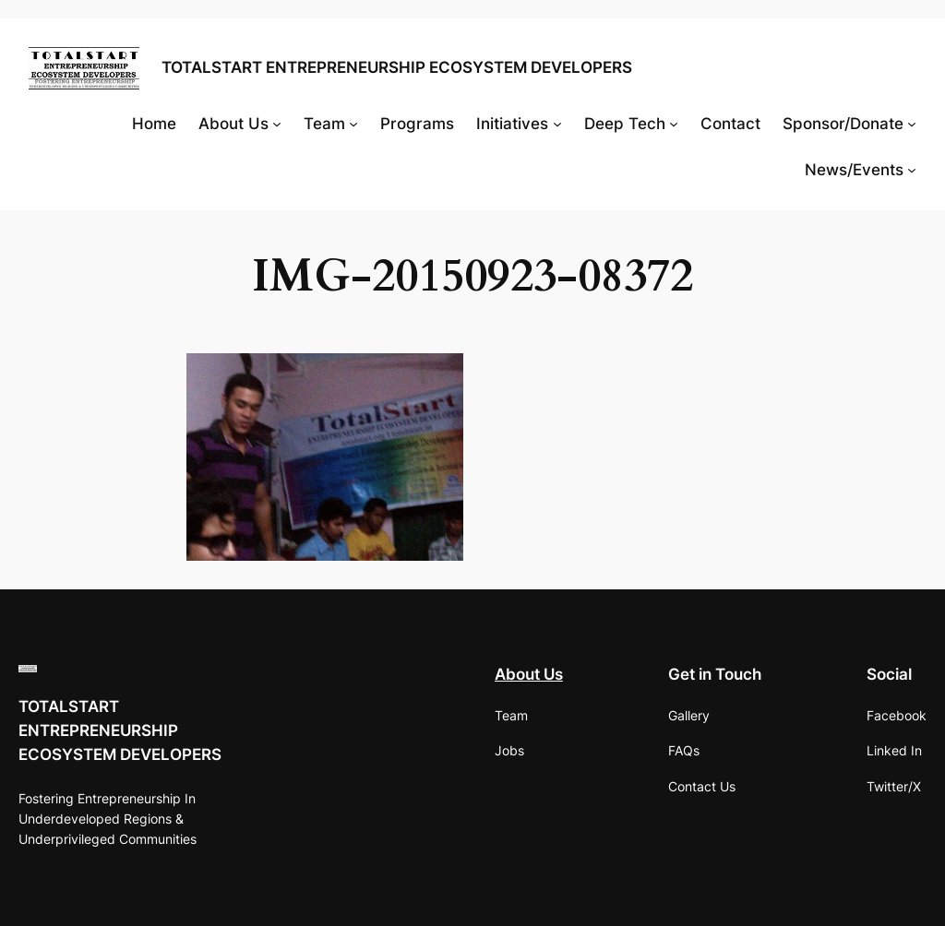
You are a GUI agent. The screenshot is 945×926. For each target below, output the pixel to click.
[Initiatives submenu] (557, 123)
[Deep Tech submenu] (673, 123)
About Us (529, 674)
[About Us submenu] (276, 123)
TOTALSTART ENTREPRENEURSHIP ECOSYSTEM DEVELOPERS (396, 67)
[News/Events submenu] (911, 169)
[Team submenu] (353, 123)
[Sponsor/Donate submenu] (911, 123)
